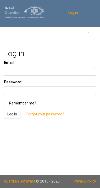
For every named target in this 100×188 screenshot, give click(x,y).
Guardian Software (19, 181)
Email (9, 63)
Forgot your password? (45, 114)
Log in (73, 12)
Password (12, 82)
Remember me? (20, 103)
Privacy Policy (85, 181)
